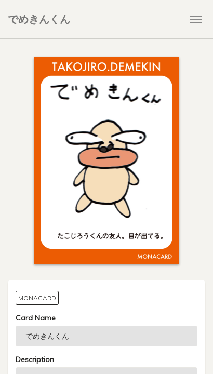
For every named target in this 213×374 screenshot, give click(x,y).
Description (35, 359)
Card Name (36, 318)
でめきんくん (39, 18)
